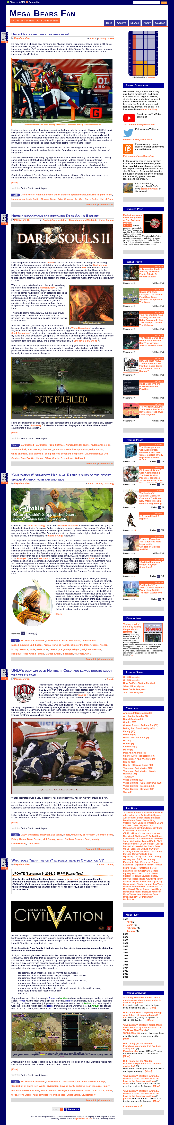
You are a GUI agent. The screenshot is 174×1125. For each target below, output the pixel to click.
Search (134, 22)
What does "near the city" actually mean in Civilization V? (57, 860)
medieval (146, 892)
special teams (78, 194)
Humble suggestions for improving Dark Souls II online (55, 216)
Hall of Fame (106, 199)
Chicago (142, 823)
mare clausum (75, 1090)
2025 (125, 934)
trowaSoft (151, 77)
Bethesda (155, 818)
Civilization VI (130, 838)
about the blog (149, 109)
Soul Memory (100, 265)
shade (67, 449)
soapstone (78, 453)
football (143, 867)
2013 (125, 971)
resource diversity (21, 1090)
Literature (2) (130, 746)
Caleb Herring (18, 843)
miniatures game (150, 894)
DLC (144, 856)
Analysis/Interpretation (55, 220)
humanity (36, 425)
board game (142, 820)
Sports (93, 38)
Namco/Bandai (74, 445)
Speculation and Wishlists (83, 220)
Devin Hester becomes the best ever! (40, 34)
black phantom (80, 449)
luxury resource (19, 649)
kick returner (18, 199)
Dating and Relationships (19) (139, 728)
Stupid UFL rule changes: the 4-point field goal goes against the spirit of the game (151, 297)
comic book (154, 846)
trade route (42, 649)
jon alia (127, 1098)
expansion (128, 865)
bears (110, 834)
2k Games (128, 813)
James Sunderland (142, 881)
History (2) (128, 740)
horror (127, 878)
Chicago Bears (106, 38)
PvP (24, 449)
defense (127, 854)
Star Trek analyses (133, 692)
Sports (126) (129, 762)
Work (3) (127, 792)
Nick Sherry (49, 839)
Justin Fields (136, 884)
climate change (131, 844)
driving (157, 856)
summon (16, 449)
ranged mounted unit (22, 645)
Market (49, 653)
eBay (152, 859)
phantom (58, 449)
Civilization (68, 1081)
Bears (147, 818)
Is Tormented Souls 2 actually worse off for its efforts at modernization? (150, 273)
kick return (93, 194)
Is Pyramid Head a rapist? (149, 517)
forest (153, 868)
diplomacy (128, 856)
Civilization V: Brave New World (63, 640)
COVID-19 (154, 849)
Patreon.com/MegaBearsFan (138, 156)
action (137, 812)
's (68, 525)
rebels (66, 834)
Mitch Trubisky (130, 897)
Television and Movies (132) (138, 768)
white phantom (19, 453)
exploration (140, 865)
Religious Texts (19, 653)
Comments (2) (105, 1100)
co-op (107, 445)
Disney (138, 856)
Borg (152, 820)
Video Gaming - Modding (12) (138, 786)
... (156, 244)
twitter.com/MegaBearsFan (137, 139)
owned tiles (59, 1095)
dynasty (127, 859)
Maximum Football (132, 892)
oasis (81, 653)
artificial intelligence (151, 815)
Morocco (43, 558)
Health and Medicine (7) (136, 737)
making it (83, 695)
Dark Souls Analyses (134, 689)
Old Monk (80, 458)
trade (32, 649)
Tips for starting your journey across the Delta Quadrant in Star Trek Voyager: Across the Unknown (151, 320)
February (131, 928)
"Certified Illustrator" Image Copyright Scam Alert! (150, 564)
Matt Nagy (156, 889)
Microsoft (156, 892)
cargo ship (65, 649)
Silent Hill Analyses (133, 686)
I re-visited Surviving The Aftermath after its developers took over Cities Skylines (151, 411)
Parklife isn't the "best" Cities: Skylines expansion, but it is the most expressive (151, 589)
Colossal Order (139, 846)
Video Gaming (106, 220)
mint (35, 1095)
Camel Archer (99, 645)
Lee (125, 1005)
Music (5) (128, 749)
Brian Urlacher (65, 199)
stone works (25, 1095)
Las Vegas (158, 884)
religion (76, 649)
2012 (125, 974)
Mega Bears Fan (43, 13)
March (130, 925)
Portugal (21, 558)
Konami (148, 884)
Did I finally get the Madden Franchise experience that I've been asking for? (142, 1046)
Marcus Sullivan (65, 839)
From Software (57, 445)
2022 (125, 943)
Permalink (91, 204)
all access (134, 815)
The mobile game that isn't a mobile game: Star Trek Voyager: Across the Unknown (151, 342)
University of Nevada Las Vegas (45, 834)
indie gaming (147, 878)
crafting (127, 851)
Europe (155, 862)
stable (109, 1090)
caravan (53, 649)
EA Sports (143, 859)
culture (135, 851)
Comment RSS (132, 1106)
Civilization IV (143, 830)
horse (135, 879)
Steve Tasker (92, 199)
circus (101, 1090)
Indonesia (68, 653)
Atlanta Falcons (44, 194)
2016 (125, 961)
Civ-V (88, 653)
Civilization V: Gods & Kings (90, 1081)
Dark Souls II (27, 445)
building (80, 1086)
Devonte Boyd (82, 839)
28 (135, 530)
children (127, 825)
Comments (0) (105, 204)
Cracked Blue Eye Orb (23, 458)
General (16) (129, 734)
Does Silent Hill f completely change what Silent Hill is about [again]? (142, 1013)
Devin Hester (28, 194)
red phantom (96, 449)
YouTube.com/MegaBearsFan (139, 124)
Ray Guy (79, 199)
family (150, 865)
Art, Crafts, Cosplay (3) (135, 716)
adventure (158, 813)
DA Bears (145, 851)
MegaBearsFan (22, 38)
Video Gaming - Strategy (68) (138, 789)
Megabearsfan (130, 1051)
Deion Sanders (62, 194)
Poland (52, 1090)
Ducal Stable (73, 1095)
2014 (125, 967)
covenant (66, 453)
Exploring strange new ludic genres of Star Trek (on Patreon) (132, 219)
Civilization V (89, 640)
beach (140, 818)
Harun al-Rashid (60, 645)
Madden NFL (139, 886)
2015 (125, 964)
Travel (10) (128, 776)
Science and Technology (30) (138, 756)
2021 (125, 946)
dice (150, 854)
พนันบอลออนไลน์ (131, 1033)
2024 (125, 937)
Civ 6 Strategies (131, 677)
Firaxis (133, 868)
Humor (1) (128, 743)
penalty (95, 839)
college (150, 844)
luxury (106, 1086)
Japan (155, 881)
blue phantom (36, 453)
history (154, 876)
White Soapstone (80, 328)
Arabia (47, 645)
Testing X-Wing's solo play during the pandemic (132, 627)
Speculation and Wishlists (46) (139, 759)
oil (75, 653)
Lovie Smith (32, 199)
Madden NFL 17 (154, 887)
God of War (144, 873)
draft (150, 856)
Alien (125, 815)
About (147, 22)
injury (160, 879)
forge (14, 1095)
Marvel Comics (143, 889)
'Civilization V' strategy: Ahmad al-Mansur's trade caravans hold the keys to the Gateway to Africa (141, 1078)
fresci (126, 1083)
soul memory (35, 449)
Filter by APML (17, 2)
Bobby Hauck (18, 839)
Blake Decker (34, 839)
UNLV (24, 834)
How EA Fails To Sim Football (139, 683)
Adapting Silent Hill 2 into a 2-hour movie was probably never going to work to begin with (142, 1000)
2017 (125, 958)
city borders (45, 1095)
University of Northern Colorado (88, 834)
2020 (125, 949)
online (86, 445)
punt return (106, 194)
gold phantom (52, 453)
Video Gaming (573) (133, 780)
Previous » (73, 1109)
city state (157, 828)
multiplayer (97, 445)
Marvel (131, 889)
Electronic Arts (131, 862)
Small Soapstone (20, 333)
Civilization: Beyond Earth (61, 1086)
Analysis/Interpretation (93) (137, 713)
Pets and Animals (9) (134, 752)
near (88, 1086)
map (125, 889)
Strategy (109, 483)
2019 (125, 952)
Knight (57, 653)
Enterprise (145, 862)
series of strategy (36, 525)
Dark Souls (42, 445)
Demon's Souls (139, 854)
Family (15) (129, 731)
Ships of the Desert (81, 645)
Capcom (127, 823)
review (50, 262)
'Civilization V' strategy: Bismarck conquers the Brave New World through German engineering (150, 498)
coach (143, 844)
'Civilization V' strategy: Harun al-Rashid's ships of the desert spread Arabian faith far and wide (61, 477)
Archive (121, 22)
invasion (47, 449)
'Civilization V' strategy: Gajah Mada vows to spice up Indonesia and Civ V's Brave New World (142, 1027)
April (129, 922)
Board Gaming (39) (133, 719)
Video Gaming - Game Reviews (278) (142, 783)
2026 (143, 925)
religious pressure (91, 649)
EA (133, 859)
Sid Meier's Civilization (33, 640)
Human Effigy (47, 287)
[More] (14, 182)
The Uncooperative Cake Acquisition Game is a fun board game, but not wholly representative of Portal (151, 453)
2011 (125, 977)
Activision (147, 813)
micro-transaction (132, 894)
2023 (125, 940)
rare (84, 267)
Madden (127, 887)
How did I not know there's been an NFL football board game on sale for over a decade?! (150, 366)
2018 (125, 955)
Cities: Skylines (140, 825)
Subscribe (34, 2)
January (131, 931)
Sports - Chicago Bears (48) (138, 765)
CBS (134, 823)
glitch (135, 873)
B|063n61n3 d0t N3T (83, 1119)
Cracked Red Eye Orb (96, 453)
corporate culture (139, 849)
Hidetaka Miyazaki (141, 876)
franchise (128, 871)
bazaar (38, 645)
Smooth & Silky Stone (85, 341)
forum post (73, 879)
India (91, 558)
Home (109, 22)
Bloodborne (129, 820)
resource (96, 1086)
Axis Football (129, 818)
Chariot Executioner (63, 458)
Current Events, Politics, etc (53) (140, 725)
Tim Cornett (34, 843)
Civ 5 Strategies (131, 680)
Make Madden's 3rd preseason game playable (149, 386)
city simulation (144, 828)
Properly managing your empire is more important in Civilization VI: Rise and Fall (150, 544)
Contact (160, 22)
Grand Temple (36, 653)
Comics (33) (129, 722)
